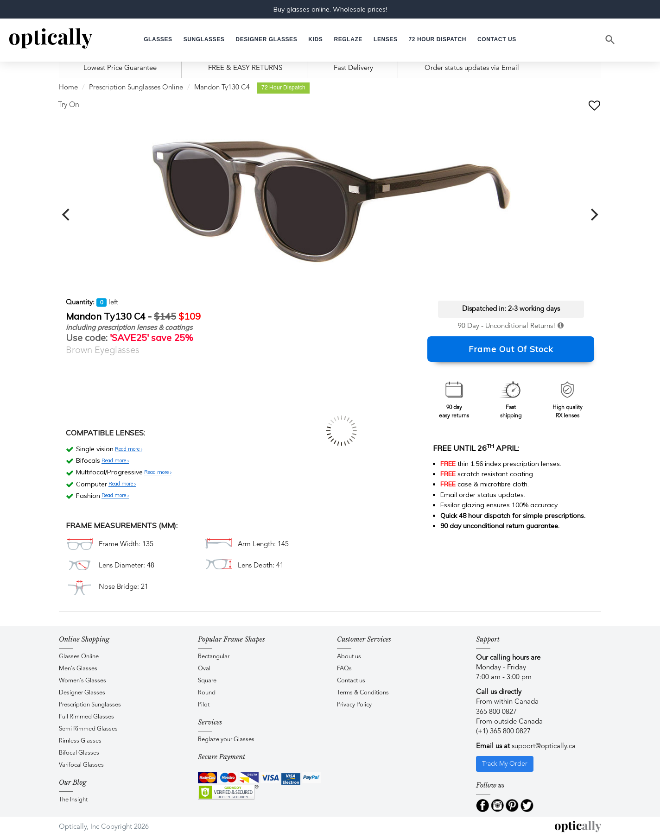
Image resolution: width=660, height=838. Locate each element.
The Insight (73, 800)
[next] (593, 214)
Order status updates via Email (472, 68)
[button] (315, 39)
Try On (68, 105)
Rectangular (213, 657)
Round (207, 693)
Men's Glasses (78, 669)
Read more (128, 449)
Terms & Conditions (363, 693)
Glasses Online (79, 657)
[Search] (610, 40)
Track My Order (504, 764)
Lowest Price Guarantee (120, 68)
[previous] (67, 214)
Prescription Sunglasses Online (136, 87)
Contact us (351, 681)
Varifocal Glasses (81, 765)
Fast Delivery (353, 68)
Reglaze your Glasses (226, 740)
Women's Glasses (82, 681)
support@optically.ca (544, 746)
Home (68, 87)
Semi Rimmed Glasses (88, 729)
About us (349, 657)
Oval (204, 669)
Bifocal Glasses (79, 753)
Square (207, 681)
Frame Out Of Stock (511, 349)
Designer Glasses (82, 693)
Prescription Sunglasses (90, 705)
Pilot (203, 705)
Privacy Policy (354, 705)
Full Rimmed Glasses (86, 717)
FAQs (344, 669)
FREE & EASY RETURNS (245, 68)
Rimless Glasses (80, 741)
